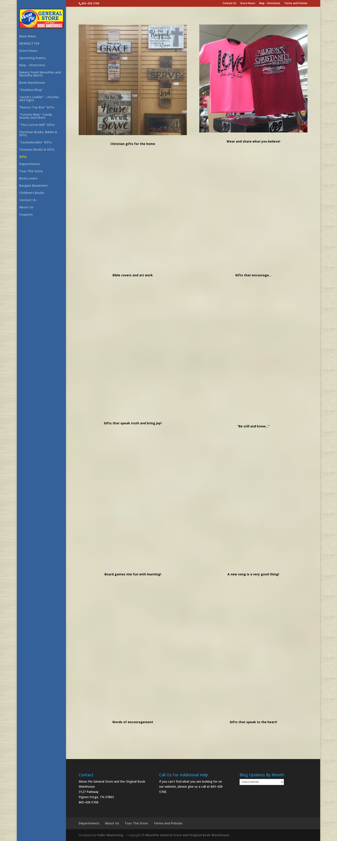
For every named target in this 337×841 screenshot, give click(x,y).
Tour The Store (31, 171)
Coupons (26, 214)
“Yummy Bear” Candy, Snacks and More (36, 116)
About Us (26, 207)
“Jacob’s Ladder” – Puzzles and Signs (39, 99)
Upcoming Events (32, 58)
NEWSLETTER (29, 43)
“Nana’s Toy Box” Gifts (36, 107)
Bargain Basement (33, 186)
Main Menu (27, 36)
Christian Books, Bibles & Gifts (38, 134)
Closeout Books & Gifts (36, 149)
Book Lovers (28, 178)
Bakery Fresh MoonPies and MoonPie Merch (40, 74)
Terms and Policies (295, 3)
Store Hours (247, 3)
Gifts (23, 157)
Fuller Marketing (110, 835)
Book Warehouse (32, 83)
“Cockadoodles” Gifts (35, 142)
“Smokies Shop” (31, 90)
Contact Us (229, 3)
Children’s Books (31, 193)
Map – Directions (269, 3)
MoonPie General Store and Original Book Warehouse (187, 835)
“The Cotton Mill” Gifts (36, 125)
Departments (29, 164)
